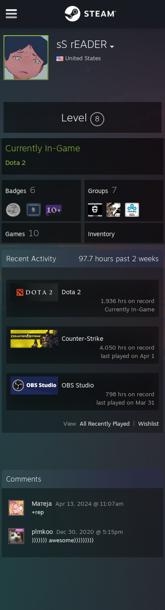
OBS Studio (78, 385)
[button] (82, 117)
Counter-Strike (82, 338)
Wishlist (148, 423)
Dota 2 (71, 292)
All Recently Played (105, 423)
